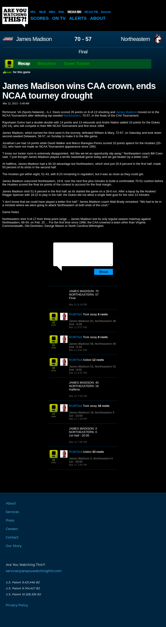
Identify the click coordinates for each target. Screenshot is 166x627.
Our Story (14, 546)
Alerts (78, 18)
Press (10, 520)
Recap (24, 63)
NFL (33, 12)
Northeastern (135, 39)
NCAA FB (91, 12)
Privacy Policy (17, 605)
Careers (12, 529)
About (98, 18)
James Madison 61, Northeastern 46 (92, 321)
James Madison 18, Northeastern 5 (91, 412)
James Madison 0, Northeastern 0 (91, 458)
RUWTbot (75, 314)
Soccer (106, 12)
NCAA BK (74, 12)
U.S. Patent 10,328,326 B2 (23, 594)
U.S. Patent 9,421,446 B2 (22, 582)
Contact (12, 537)
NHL (62, 12)
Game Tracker (77, 63)
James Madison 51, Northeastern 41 (92, 366)
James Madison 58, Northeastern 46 (92, 343)
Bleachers (47, 63)
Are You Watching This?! (15, 17)
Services (12, 512)
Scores (39, 18)
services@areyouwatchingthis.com (33, 571)
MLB (42, 12)
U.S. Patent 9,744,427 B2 (23, 588)
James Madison (34, 39)
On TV (59, 18)
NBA (52, 12)
